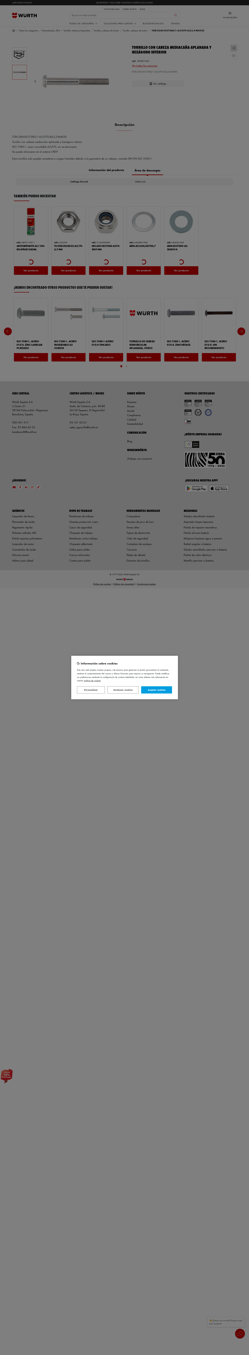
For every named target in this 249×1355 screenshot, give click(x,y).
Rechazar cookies (123, 689)
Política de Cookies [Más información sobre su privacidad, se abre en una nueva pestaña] (92, 680)
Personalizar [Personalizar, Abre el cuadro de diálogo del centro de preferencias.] (91, 689)
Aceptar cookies (156, 689)
